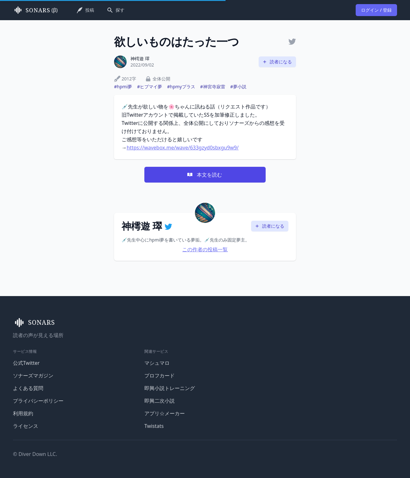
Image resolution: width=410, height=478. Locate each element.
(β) (35, 10)
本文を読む (204, 174)
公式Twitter (26, 362)
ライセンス (25, 426)
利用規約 (23, 413)
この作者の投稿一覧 (205, 249)
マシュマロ (157, 362)
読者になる (277, 62)
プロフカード (159, 375)
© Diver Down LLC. (35, 454)
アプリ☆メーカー (164, 413)
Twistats (154, 426)
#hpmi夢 (123, 87)
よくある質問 (28, 388)
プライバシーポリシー (38, 400)
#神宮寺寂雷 (212, 87)
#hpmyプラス (181, 87)
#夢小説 (238, 87)
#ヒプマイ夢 (149, 87)
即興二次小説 (159, 400)
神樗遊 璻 (139, 58)
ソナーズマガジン (33, 375)
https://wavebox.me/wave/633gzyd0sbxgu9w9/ (183, 147)
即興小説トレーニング (169, 388)
